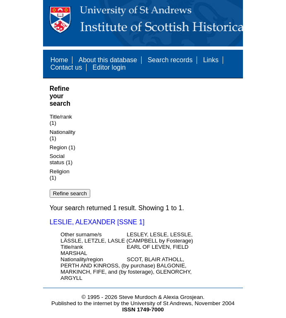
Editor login (109, 67)
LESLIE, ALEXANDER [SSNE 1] (97, 222)
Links (211, 59)
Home (59, 59)
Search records (170, 59)
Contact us (66, 67)
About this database (108, 59)
